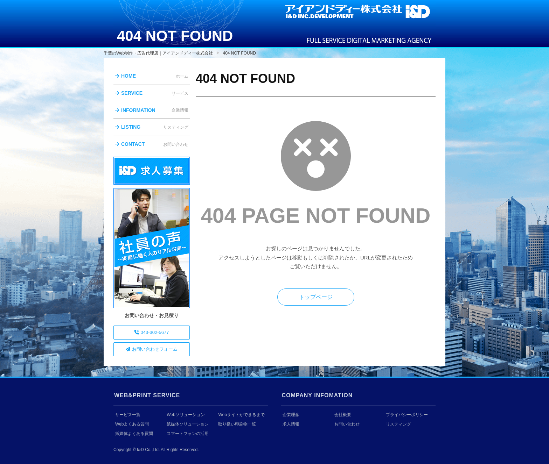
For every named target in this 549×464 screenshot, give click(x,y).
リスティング (398, 424)
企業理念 (291, 414)
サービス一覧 (127, 414)
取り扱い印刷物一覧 (237, 424)
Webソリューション (185, 414)
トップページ (316, 297)
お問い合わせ (347, 424)
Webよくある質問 (132, 424)
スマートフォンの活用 (188, 433)
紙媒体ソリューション (188, 424)
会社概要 (342, 414)
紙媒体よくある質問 (134, 433)
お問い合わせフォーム (152, 349)
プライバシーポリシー (407, 414)
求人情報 (291, 424)
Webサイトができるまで (241, 414)
